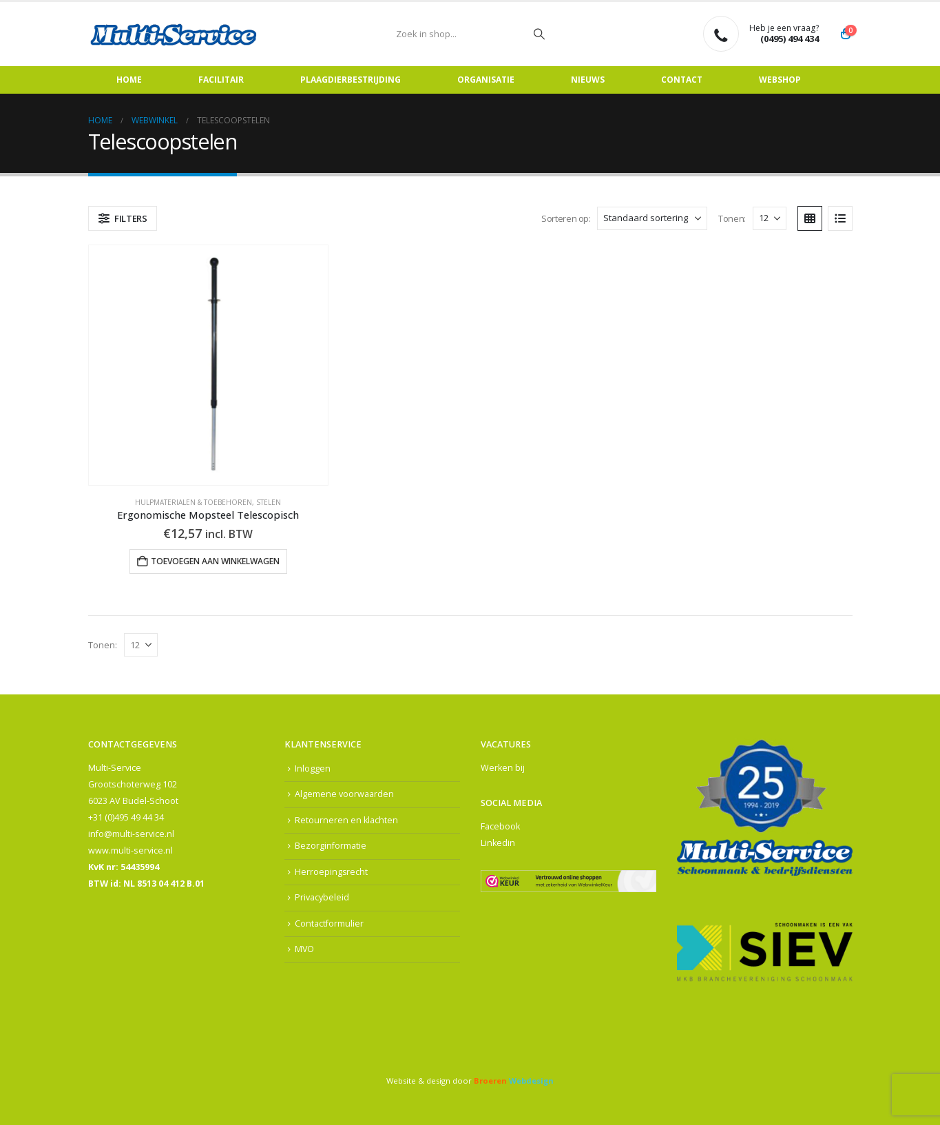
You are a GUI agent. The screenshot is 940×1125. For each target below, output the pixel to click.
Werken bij (503, 768)
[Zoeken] (539, 33)
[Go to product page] (208, 365)
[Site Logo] (174, 34)
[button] (123, 218)
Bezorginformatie (330, 846)
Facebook (500, 826)
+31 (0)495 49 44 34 (126, 817)
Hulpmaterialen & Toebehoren (193, 502)
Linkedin (498, 843)
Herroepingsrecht (331, 872)
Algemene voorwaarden (344, 795)
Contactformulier (329, 924)
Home (129, 79)
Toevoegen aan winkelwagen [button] (215, 561)
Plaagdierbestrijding (350, 79)
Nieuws (588, 79)
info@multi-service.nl (131, 834)
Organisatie (485, 79)
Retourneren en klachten (346, 820)
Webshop (780, 79)
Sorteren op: (565, 218)
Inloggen (313, 768)
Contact (681, 79)
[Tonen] (769, 218)
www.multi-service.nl (130, 850)
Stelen (268, 502)
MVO (305, 950)
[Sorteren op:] (652, 218)
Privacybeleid (322, 898)
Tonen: (732, 218)
